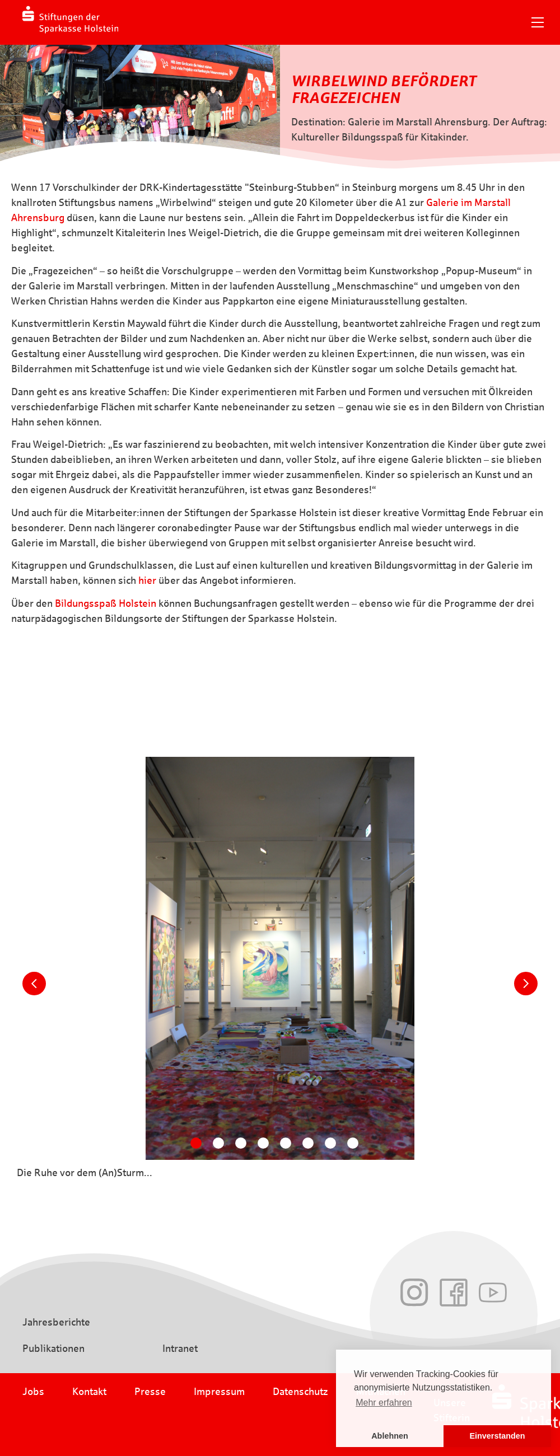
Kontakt (89, 1391)
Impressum (219, 1391)
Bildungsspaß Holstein (105, 603)
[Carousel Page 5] (285, 1143)
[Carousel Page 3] (240, 1143)
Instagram (414, 1293)
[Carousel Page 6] (308, 1143)
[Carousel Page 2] (218, 1143)
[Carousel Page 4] (263, 1143)
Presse (150, 1391)
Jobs (33, 1391)
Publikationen (53, 1348)
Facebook (454, 1293)
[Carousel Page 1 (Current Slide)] (196, 1143)
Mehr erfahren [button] (384, 1402)
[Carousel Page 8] (352, 1143)
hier (147, 580)
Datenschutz (300, 1391)
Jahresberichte (56, 1322)
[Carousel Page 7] (330, 1143)
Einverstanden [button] (497, 1435)
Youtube (493, 1293)
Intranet (180, 1348)
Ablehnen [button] (389, 1435)
